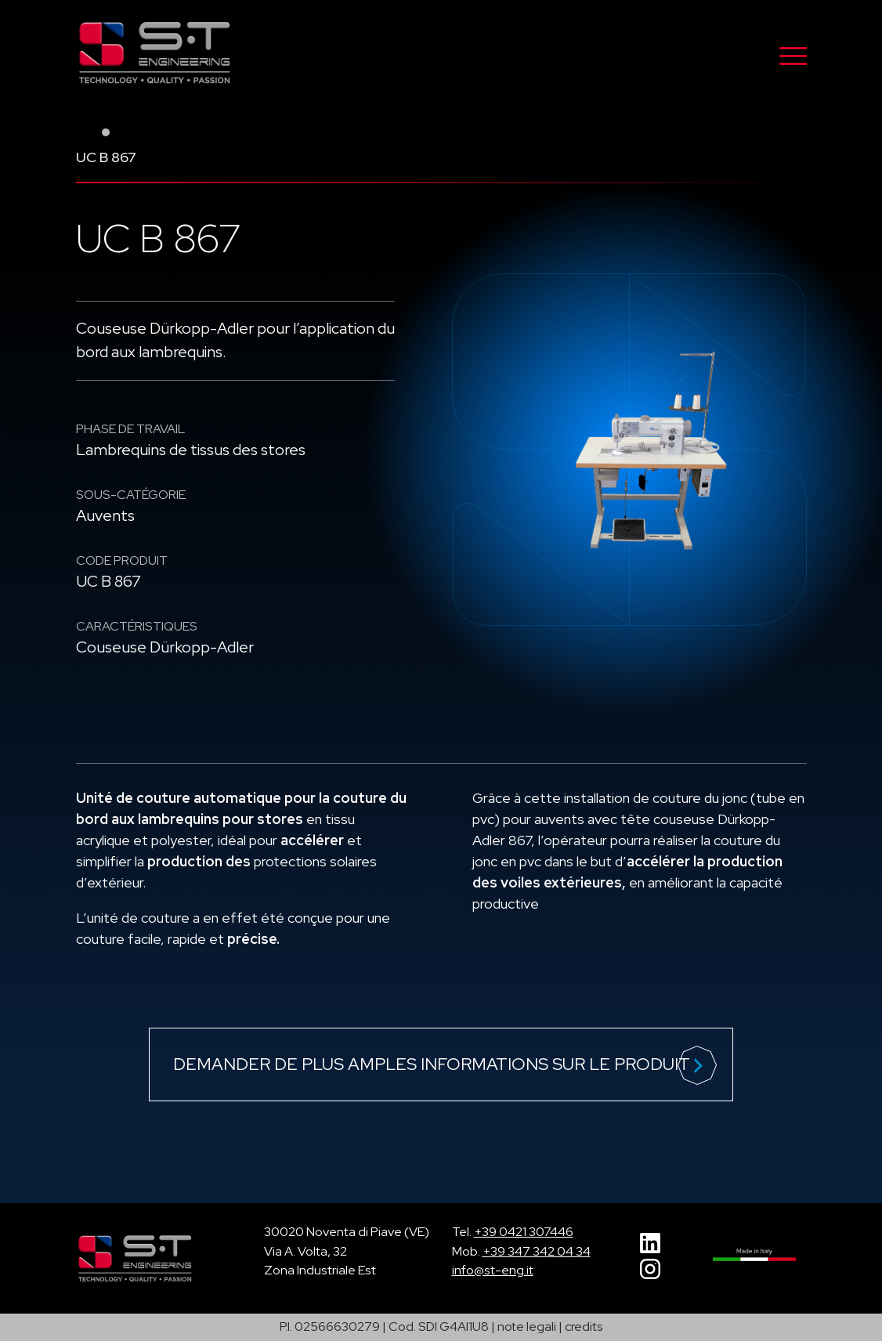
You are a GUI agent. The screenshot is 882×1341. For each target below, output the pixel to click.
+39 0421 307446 (523, 1232)
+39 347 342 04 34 (537, 1251)
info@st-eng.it (492, 1270)
